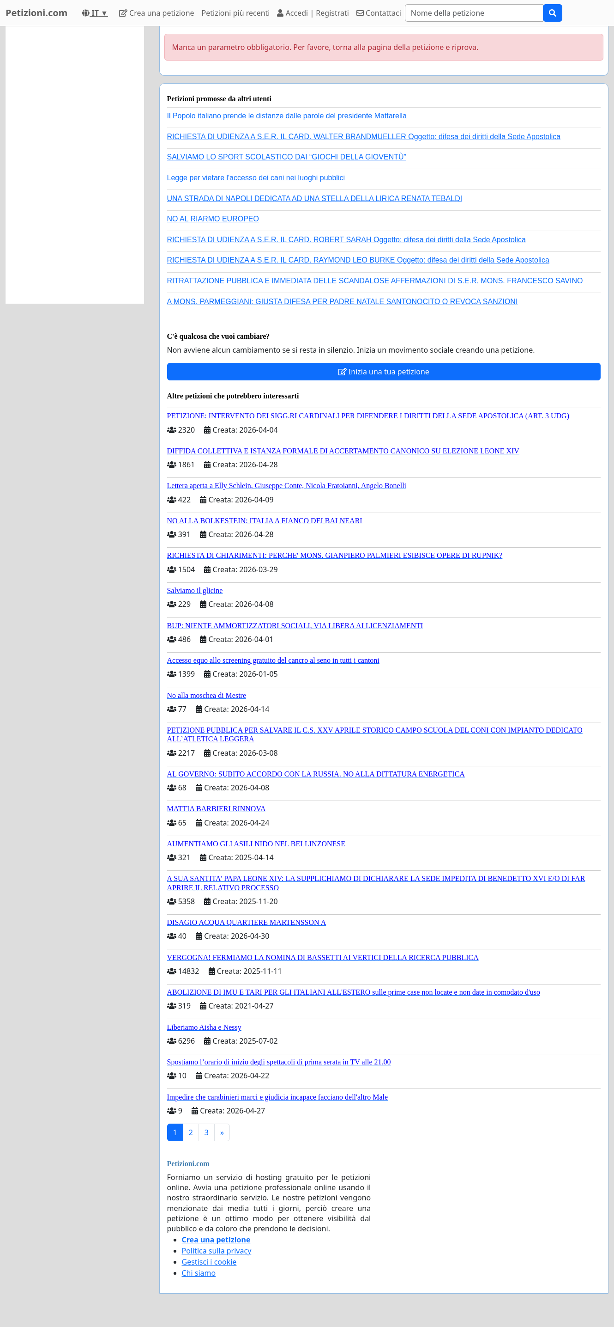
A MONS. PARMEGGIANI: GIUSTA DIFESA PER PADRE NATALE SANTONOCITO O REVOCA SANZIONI (342, 302)
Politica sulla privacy (217, 1251)
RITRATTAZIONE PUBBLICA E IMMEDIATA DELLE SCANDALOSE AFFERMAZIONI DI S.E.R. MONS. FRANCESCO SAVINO (375, 281)
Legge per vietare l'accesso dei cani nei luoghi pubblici (256, 178)
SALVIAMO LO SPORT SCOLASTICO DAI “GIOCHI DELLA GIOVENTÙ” (286, 157)
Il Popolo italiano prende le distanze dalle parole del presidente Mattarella (287, 116)
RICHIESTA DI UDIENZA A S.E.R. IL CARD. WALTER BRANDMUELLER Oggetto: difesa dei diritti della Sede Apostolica (364, 137)
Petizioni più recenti (236, 13)
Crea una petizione (156, 13)
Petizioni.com (36, 12)
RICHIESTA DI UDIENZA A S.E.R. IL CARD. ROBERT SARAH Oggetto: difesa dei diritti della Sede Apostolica (346, 240)
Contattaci (378, 13)
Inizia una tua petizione (383, 372)
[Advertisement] (75, 165)
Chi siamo (199, 1273)
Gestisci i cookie (209, 1262)
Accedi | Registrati (313, 13)
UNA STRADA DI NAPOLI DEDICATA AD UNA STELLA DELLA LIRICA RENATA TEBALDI (315, 198)
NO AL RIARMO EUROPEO (213, 219)
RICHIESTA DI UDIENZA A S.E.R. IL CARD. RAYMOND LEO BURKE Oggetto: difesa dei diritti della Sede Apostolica (358, 260)
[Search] (474, 13)
